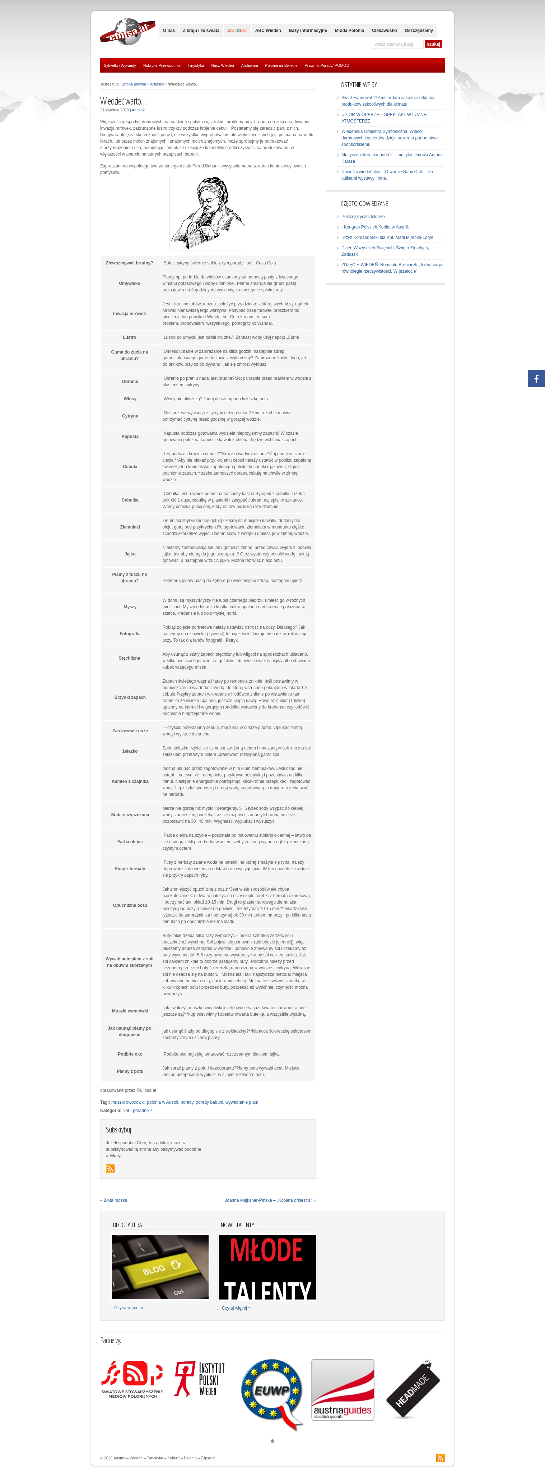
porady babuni (209, 1102)
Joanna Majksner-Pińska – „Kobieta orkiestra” (268, 1200)
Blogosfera (127, 1224)
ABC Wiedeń (268, 30)
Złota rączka (115, 1200)
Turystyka (196, 65)
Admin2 (138, 110)
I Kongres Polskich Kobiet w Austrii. (375, 227)
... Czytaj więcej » (126, 1307)
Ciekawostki (384, 30)
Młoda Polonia (349, 30)
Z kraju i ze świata (201, 30)
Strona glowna (134, 84)
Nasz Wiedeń (222, 65)
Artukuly (157, 84)
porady (187, 1102)
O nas (169, 30)
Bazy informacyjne (308, 30)
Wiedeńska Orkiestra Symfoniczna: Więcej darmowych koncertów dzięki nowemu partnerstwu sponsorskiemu (389, 138)
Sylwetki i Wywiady (120, 65)
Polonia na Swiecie (281, 65)
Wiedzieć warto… (123, 100)
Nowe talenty (237, 1224)
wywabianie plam (241, 1102)
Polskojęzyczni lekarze (363, 216)
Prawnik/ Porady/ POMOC (327, 65)
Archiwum (249, 65)
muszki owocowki (128, 1102)
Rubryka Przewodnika (162, 65)
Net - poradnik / (137, 1110)
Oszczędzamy (419, 30)
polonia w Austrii (162, 1102)
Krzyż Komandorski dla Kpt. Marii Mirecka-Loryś (387, 237)
